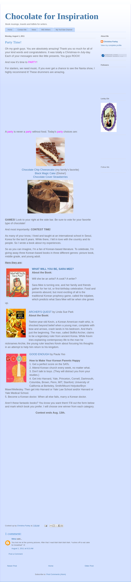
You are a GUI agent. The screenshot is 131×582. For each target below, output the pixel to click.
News (34, 30)
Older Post (89, 566)
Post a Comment (16, 554)
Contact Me (22, 30)
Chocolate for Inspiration (51, 16)
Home (10, 30)
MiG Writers (45, 30)
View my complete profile (111, 45)
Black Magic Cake (45, 173)
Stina (14, 539)
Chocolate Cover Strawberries (50, 176)
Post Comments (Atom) (56, 574)
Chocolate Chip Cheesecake (38, 169)
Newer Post (12, 566)
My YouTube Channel (64, 30)
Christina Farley (111, 41)
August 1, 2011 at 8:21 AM (22, 548)
